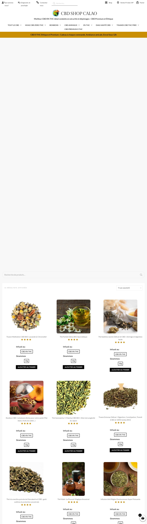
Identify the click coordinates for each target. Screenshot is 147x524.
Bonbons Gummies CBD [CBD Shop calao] (50, 476)
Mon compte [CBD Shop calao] (118, 486)
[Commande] (129, 59)
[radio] (27, 123)
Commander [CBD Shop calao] (117, 492)
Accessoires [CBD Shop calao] (45, 505)
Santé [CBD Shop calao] (43, 495)
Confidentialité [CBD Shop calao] (118, 466)
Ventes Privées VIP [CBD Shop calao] (126, 3)
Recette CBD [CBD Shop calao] (82, 469)
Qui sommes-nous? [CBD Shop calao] (120, 469)
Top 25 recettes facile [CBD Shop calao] (85, 496)
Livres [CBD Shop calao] (43, 508)
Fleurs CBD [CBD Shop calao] (45, 459)
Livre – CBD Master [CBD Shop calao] (84, 489)
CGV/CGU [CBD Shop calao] (117, 463)
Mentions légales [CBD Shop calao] (119, 459)
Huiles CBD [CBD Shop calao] (45, 463)
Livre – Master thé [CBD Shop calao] (84, 492)
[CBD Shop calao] (2, 2)
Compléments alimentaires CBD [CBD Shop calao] (53, 482)
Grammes (21, 128)
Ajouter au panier (26, 139)
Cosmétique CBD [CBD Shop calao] (47, 466)
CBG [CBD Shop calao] (43, 479)
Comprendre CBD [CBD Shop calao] (84, 459)
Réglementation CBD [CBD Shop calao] (85, 472)
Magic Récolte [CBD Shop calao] (82, 499)
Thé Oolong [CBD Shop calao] (45, 492)
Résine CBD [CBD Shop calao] (45, 469)
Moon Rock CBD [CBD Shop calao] (47, 472)
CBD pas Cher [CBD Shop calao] (46, 489)
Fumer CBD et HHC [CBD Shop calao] (84, 466)
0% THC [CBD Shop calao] (44, 511)
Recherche (141, 46)
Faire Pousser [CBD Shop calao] (82, 463)
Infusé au (20, 118)
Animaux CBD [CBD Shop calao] (46, 502)
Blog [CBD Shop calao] (110, 3)
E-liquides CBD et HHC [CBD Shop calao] (50, 485)
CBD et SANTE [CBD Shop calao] (82, 486)
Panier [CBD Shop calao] (142, 3)
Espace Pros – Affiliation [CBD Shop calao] (122, 496)
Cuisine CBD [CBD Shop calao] (46, 498)
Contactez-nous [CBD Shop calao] (119, 472)
